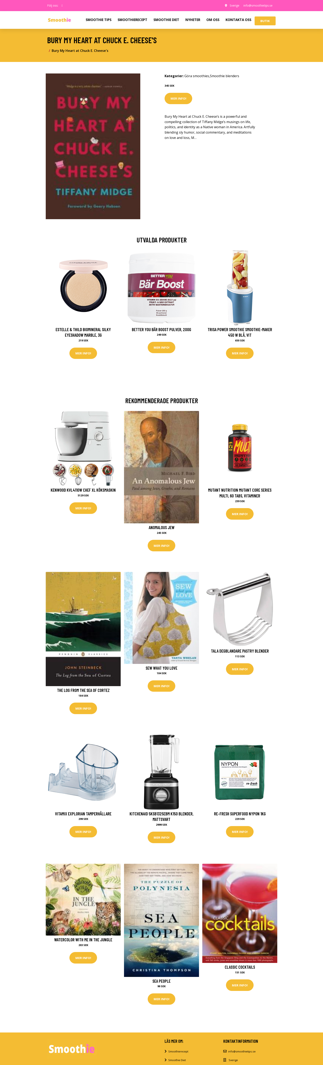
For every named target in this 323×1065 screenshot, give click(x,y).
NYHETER (192, 19)
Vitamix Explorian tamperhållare (83, 813)
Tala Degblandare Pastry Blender (240, 650)
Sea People (161, 981)
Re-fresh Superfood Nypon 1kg (240, 813)
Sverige (234, 5)
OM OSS (212, 19)
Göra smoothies (196, 76)
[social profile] (62, 5)
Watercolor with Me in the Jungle (83, 939)
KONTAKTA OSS (238, 19)
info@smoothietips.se (258, 5)
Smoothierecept (178, 1051)
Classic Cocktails (240, 967)
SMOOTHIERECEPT (132, 19)
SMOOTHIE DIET (166, 19)
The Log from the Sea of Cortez (83, 690)
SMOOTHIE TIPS (98, 19)
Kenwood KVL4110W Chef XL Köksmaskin (83, 489)
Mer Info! (178, 98)
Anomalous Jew (161, 527)
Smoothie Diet (177, 1060)
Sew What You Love (161, 667)
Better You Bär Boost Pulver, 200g (161, 329)
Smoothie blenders (224, 76)
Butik (265, 21)
